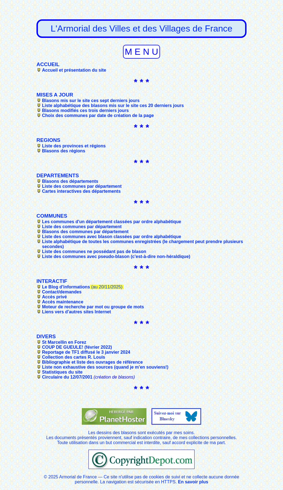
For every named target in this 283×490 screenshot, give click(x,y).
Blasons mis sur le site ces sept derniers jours (91, 100)
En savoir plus (193, 481)
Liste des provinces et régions (74, 146)
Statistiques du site (62, 372)
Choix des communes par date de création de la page (98, 115)
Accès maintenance (62, 301)
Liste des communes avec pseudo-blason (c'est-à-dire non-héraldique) (116, 256)
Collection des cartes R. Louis (73, 357)
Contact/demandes (62, 292)
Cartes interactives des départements (81, 191)
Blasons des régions (63, 150)
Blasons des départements (70, 181)
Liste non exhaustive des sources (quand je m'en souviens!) (105, 367)
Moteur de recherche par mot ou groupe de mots (93, 306)
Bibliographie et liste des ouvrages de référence (92, 362)
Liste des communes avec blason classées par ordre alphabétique (111, 236)
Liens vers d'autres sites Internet (76, 311)
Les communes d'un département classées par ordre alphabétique (111, 221)
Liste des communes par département (82, 186)
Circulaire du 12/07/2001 (67, 377)
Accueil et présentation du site (74, 70)
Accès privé (54, 296)
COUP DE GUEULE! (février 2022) (77, 347)
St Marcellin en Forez (64, 342)
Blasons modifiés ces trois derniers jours (85, 110)
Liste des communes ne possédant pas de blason (94, 251)
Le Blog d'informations (66, 287)
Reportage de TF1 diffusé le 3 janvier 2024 (86, 352)
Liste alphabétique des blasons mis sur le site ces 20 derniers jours (113, 105)
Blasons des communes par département (85, 231)
